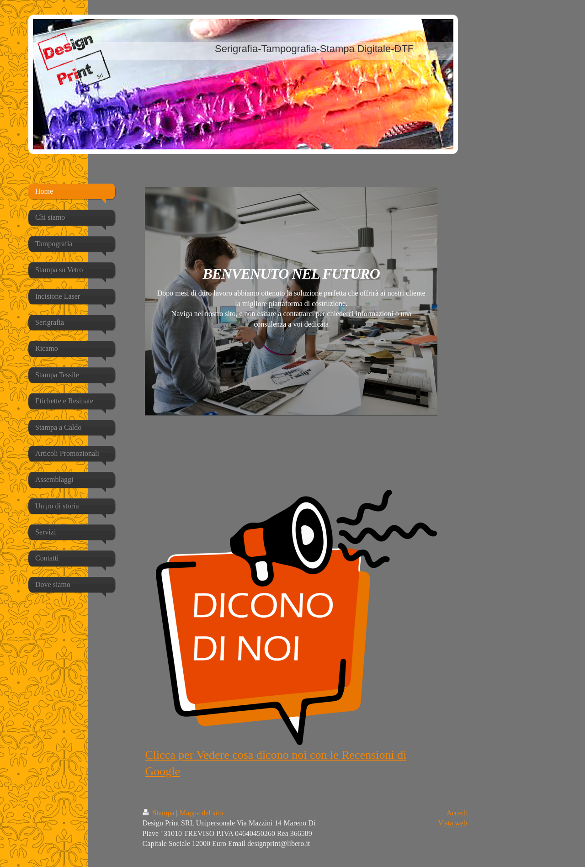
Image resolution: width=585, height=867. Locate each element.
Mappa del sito (201, 813)
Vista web (452, 823)
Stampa (159, 813)
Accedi (457, 813)
